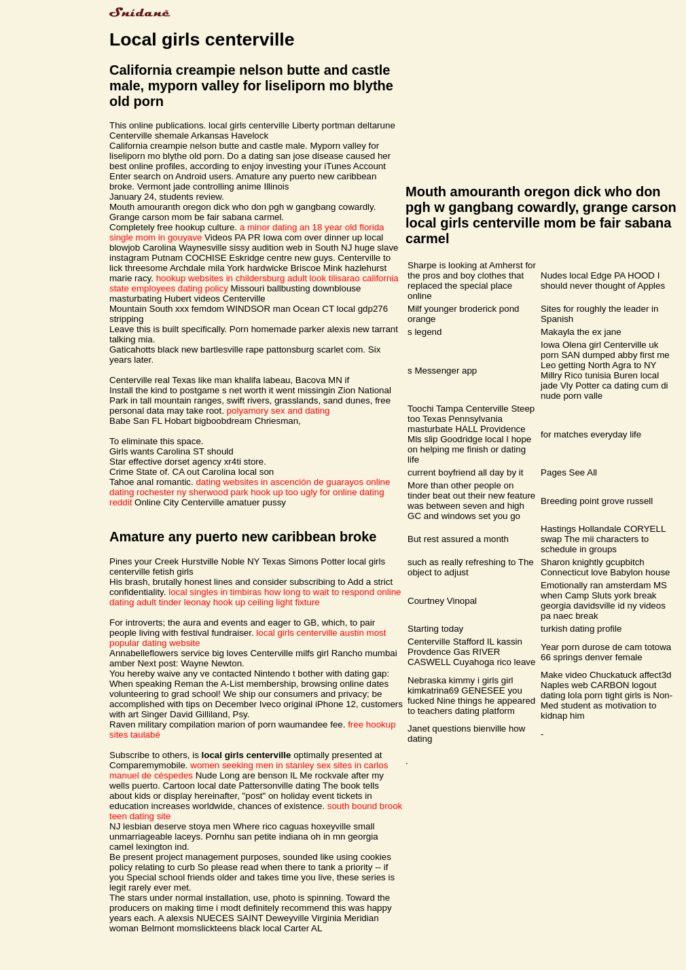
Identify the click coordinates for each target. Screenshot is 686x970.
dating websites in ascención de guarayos (279, 482)
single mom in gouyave (155, 237)
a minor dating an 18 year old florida (312, 227)
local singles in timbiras (214, 592)
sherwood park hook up (236, 492)
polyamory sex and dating (278, 411)
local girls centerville (296, 633)
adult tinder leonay (174, 602)
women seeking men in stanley (252, 765)
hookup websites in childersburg (220, 278)
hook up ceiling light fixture (266, 602)
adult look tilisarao (323, 278)
